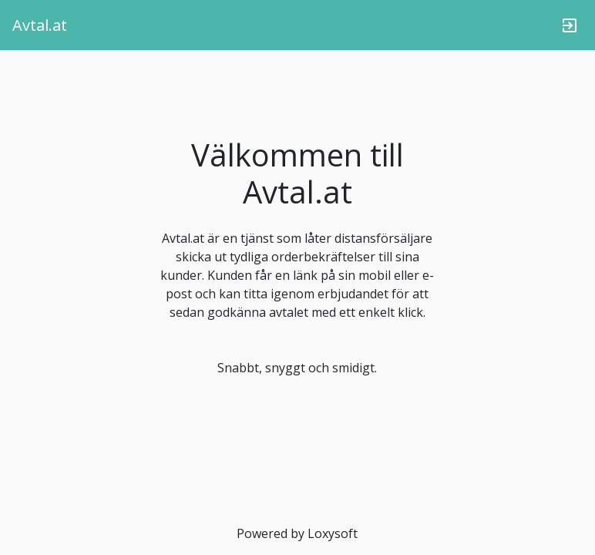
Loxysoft (333, 533)
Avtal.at (39, 25)
